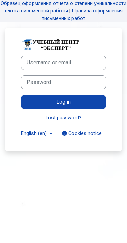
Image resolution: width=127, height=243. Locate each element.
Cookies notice (82, 133)
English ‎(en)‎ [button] (34, 133)
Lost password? (63, 118)
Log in (63, 102)
